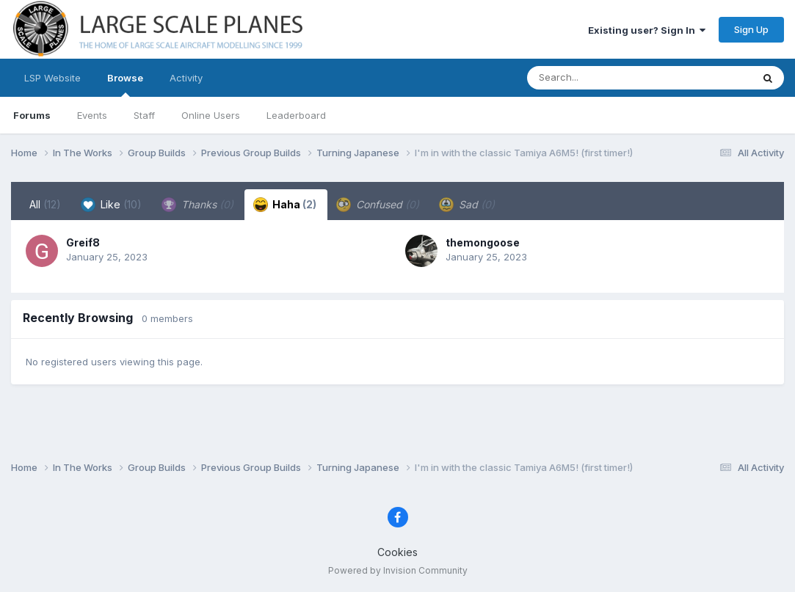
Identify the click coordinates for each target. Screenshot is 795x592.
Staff (144, 115)
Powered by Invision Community (398, 570)
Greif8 (83, 242)
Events (92, 115)
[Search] (599, 77)
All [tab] (45, 204)
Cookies (397, 552)
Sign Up (751, 29)
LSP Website (52, 78)
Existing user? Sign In (646, 30)
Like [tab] (111, 204)
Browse (125, 84)
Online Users (210, 115)
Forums (32, 115)
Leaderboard (296, 115)
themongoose (483, 242)
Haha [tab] (284, 204)
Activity (186, 78)
